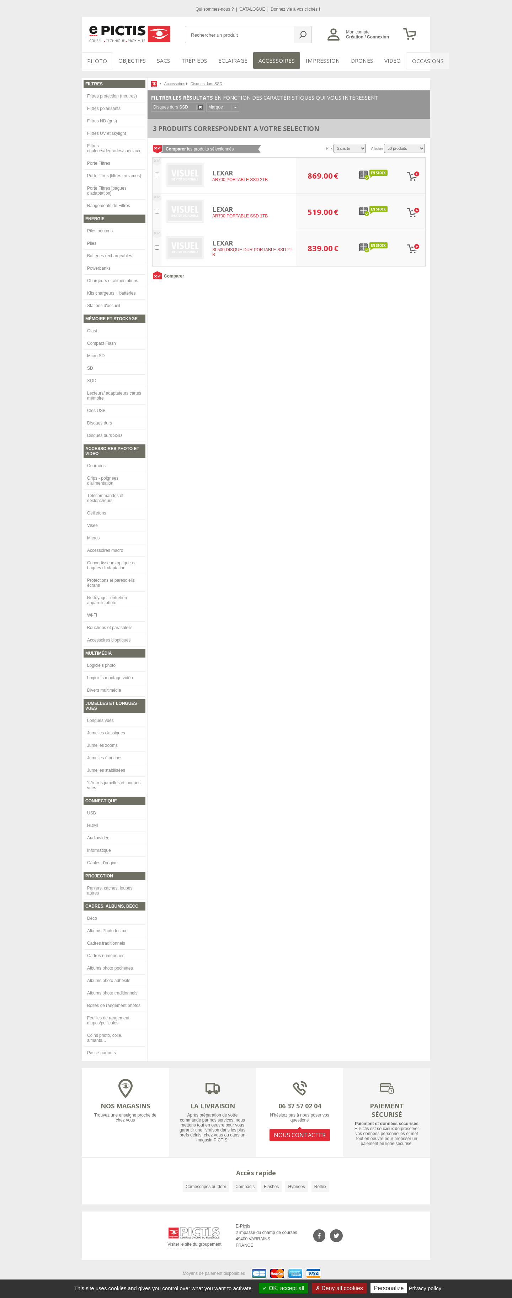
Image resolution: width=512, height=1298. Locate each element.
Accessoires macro (105, 548)
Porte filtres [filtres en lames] (114, 173)
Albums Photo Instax (106, 928)
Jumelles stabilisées (106, 768)
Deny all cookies (339, 1288)
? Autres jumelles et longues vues (113, 783)
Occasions (411, 60)
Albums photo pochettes (110, 966)
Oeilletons (96, 510)
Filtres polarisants (104, 106)
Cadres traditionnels (106, 941)
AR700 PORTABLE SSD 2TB (240, 177)
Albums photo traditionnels (112, 990)
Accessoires (269, 60)
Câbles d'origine (102, 860)
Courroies (96, 463)
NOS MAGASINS (125, 1103)
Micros (93, 535)
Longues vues (100, 718)
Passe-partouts (101, 1050)
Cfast (92, 328)
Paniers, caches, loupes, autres (110, 888)
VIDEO (377, 60)
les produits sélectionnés (200, 146)
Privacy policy (425, 1288)
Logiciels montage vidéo (110, 675)
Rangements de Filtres (108, 203)
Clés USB (96, 408)
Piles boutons (100, 228)
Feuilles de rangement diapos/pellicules (108, 1018)
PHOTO (96, 60)
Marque (215, 104)
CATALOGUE (252, 9)
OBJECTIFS (128, 60)
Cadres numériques (105, 953)
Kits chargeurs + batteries (111, 291)
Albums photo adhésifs (108, 978)
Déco (92, 916)
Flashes (271, 1184)
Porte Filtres (98, 161)
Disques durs (99, 420)
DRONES (348, 60)
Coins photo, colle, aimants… (104, 1036)
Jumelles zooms (102, 743)
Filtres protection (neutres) (112, 93)
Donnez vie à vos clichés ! (295, 9)
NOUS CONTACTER (300, 1132)
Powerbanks (99, 266)
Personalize (389, 1288)
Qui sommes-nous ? (215, 9)
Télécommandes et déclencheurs (105, 496)
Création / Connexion (367, 37)
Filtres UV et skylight (106, 131)
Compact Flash (101, 341)
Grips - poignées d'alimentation (102, 479)
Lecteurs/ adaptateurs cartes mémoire (114, 394)
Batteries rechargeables (109, 253)
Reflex (320, 1184)
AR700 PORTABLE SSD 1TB (240, 214)
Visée (92, 523)
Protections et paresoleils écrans (111, 581)
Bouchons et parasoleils (109, 625)
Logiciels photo (101, 663)
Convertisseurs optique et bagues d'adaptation (111, 563)
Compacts (245, 1184)
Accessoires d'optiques (108, 637)
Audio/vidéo (98, 835)
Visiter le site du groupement (194, 1243)
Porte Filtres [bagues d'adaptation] (107, 189)
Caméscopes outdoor (206, 1184)
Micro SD (96, 353)
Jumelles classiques (106, 730)
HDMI (92, 823)
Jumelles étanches (104, 755)
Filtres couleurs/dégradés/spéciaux (113, 146)
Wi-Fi (92, 613)
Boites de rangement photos (113, 1003)
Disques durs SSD (104, 433)
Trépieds (193, 60)
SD (90, 366)
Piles (91, 241)
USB (91, 810)
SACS (161, 60)
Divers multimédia (104, 688)
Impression (311, 60)
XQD (91, 378)
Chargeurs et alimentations (112, 278)
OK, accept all (283, 1288)
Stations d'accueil (103, 303)
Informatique (99, 848)
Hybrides (296, 1184)
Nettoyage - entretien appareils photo (107, 598)
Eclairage (229, 60)
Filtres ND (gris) (102, 118)
